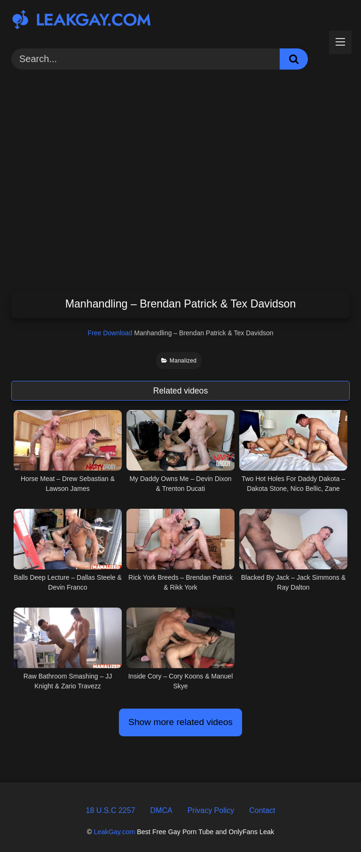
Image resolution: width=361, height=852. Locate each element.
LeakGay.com (114, 832)
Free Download (109, 333)
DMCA (161, 810)
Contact (262, 810)
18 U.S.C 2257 (110, 810)
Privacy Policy (211, 810)
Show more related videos (180, 722)
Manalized (179, 360)
